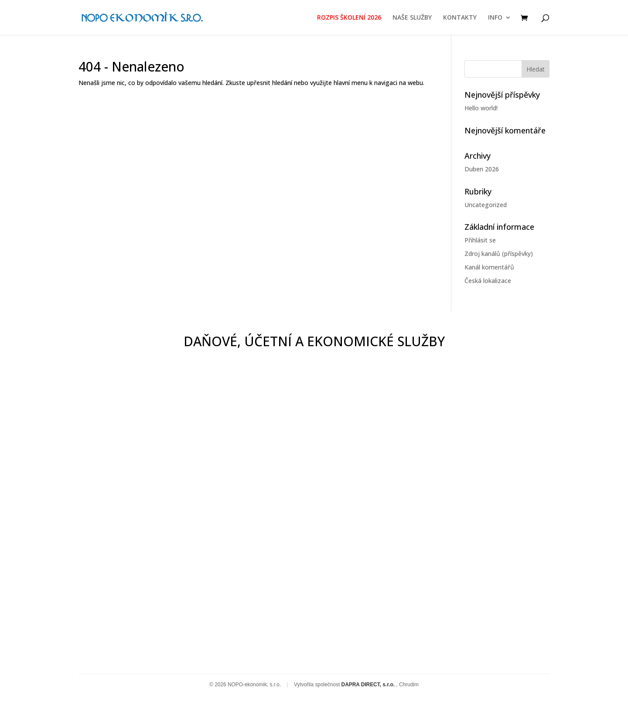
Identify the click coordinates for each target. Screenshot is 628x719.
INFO (495, 17)
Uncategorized (485, 205)
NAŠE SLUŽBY (412, 17)
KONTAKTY (460, 17)
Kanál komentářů (489, 267)
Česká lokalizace (487, 280)
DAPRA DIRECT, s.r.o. (368, 685)
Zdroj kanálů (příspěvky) (498, 253)
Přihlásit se (480, 240)
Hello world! (481, 108)
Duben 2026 (481, 169)
